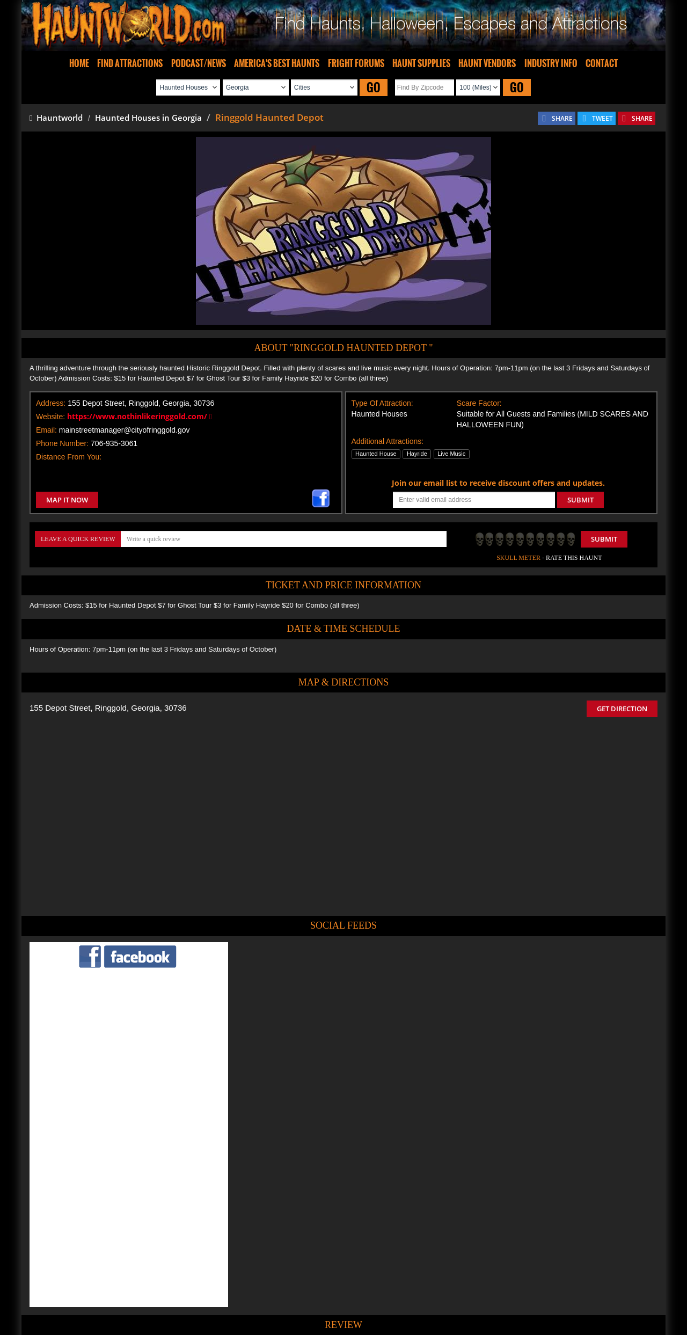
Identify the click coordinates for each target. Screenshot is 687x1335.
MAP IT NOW (67, 500)
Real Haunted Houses (459, 1295)
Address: (50, 403)
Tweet (311, 1270)
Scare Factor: (479, 403)
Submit (604, 539)
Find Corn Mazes (393, 1295)
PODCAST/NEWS (198, 63)
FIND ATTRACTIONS (130, 63)
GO (374, 87)
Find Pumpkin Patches (328, 1295)
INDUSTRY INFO (551, 63)
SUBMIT (580, 500)
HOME (79, 63)
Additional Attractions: (388, 441)
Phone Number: (62, 443)
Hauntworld (56, 117)
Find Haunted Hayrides (252, 1295)
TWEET (602, 118)
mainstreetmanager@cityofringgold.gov (124, 430)
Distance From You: (68, 457)
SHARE (562, 118)
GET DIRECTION (622, 708)
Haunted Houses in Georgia (148, 117)
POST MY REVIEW (285, 1222)
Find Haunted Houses (176, 1295)
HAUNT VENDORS (487, 63)
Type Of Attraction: (382, 403)
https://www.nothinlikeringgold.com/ (139, 416)
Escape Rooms (522, 1295)
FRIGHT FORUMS (356, 63)
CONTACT (602, 63)
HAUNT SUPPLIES (421, 63)
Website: (50, 416)
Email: (46, 430)
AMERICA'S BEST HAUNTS (276, 63)
